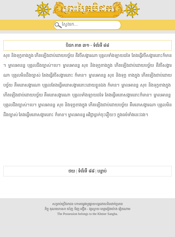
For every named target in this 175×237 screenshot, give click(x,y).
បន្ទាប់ (102, 171)
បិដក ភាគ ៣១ (77, 45)
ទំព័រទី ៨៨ (101, 45)
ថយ (71, 171)
